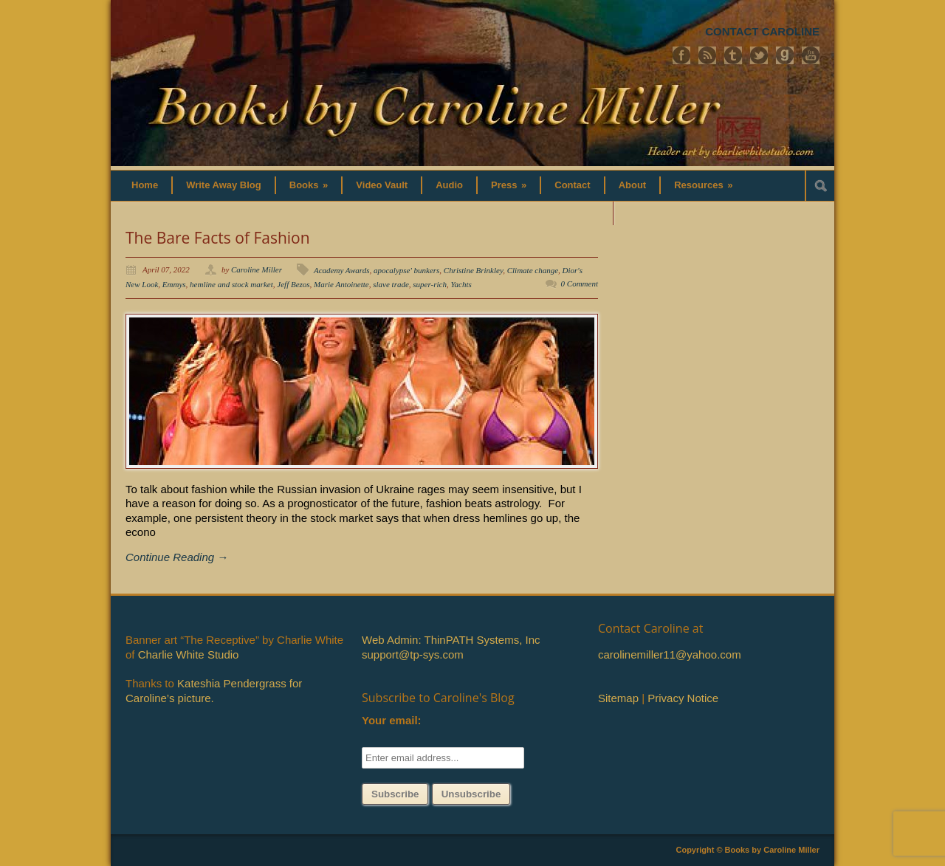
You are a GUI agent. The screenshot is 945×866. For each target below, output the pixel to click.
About (633, 184)
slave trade (391, 284)
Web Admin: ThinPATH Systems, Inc (451, 639)
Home (144, 184)
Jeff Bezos (293, 284)
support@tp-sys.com (413, 654)
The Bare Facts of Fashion (218, 237)
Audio (449, 184)
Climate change (532, 270)
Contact (572, 184)
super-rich (430, 284)
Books (309, 184)
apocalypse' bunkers (406, 270)
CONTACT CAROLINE (762, 31)
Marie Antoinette (341, 284)
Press (508, 184)
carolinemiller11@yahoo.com (669, 654)
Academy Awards (341, 270)
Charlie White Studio (188, 654)
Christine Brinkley (473, 270)
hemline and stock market (231, 284)
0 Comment (579, 283)
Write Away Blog (223, 184)
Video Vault (382, 184)
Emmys (174, 284)
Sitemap (618, 698)
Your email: (392, 720)
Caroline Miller (256, 269)
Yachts (460, 284)
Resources (703, 184)
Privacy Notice (682, 698)
